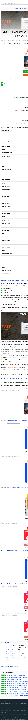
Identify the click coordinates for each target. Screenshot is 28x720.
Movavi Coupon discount (12, 490)
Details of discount (7, 135)
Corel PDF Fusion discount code (13, 679)
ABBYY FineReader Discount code (16, 613)
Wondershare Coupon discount (13, 423)
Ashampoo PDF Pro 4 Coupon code (16, 388)
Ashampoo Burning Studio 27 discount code (10, 645)
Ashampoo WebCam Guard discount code (10, 663)
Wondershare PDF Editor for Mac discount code (17, 683)
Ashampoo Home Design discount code (9, 655)
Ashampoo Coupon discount (13, 390)
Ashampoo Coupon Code (6, 299)
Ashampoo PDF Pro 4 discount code (9, 659)
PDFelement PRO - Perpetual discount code (16, 689)
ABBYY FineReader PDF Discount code (17, 583)
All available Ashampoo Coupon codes (10, 642)
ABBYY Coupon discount (12, 523)
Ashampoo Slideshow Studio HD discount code (11, 653)
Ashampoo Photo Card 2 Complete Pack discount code (13, 661)
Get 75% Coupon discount (8, 133)
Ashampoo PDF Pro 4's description (10, 139)
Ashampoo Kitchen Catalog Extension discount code (12, 657)
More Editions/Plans (7, 137)
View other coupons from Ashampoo (9, 666)
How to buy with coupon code (9, 143)
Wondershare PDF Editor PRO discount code (16, 685)
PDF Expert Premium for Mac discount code (16, 675)
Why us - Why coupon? (8, 141)
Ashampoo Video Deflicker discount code (10, 651)
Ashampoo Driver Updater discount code (10, 647)
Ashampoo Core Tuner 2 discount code (9, 649)
